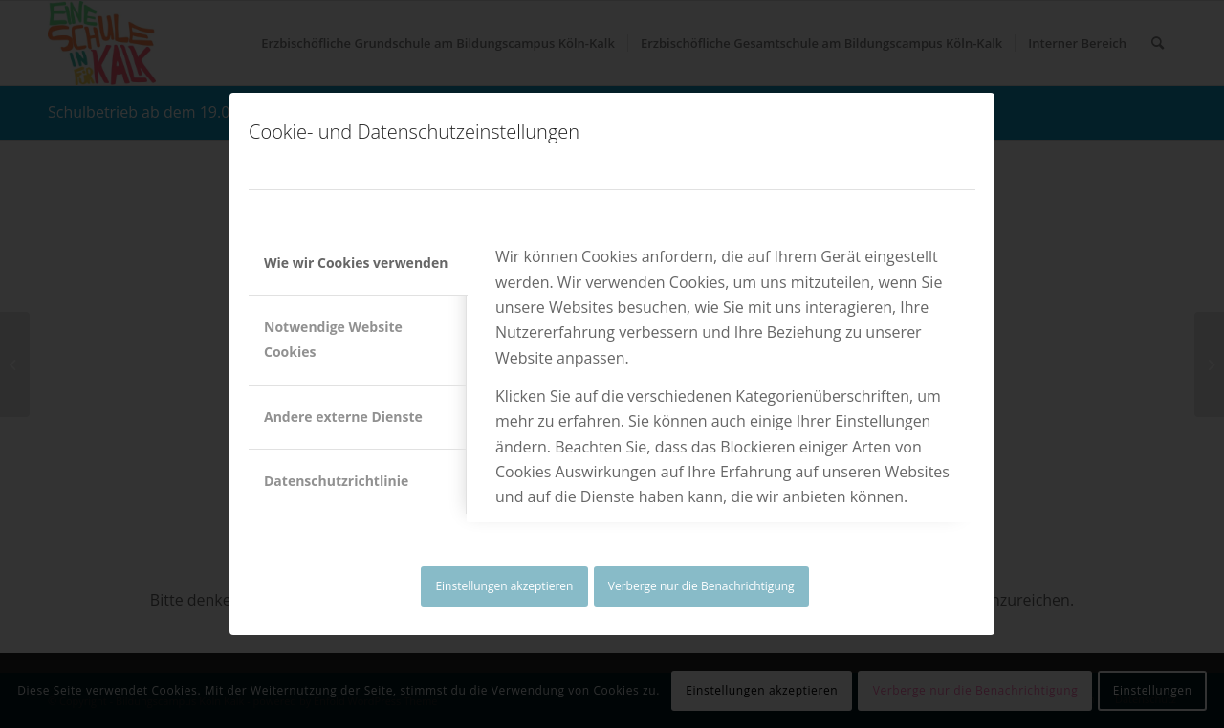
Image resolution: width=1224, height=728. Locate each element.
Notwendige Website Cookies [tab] (333, 339)
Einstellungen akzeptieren (504, 586)
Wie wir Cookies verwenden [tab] (356, 263)
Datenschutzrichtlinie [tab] (336, 481)
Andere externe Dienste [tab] (343, 417)
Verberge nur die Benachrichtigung (701, 586)
